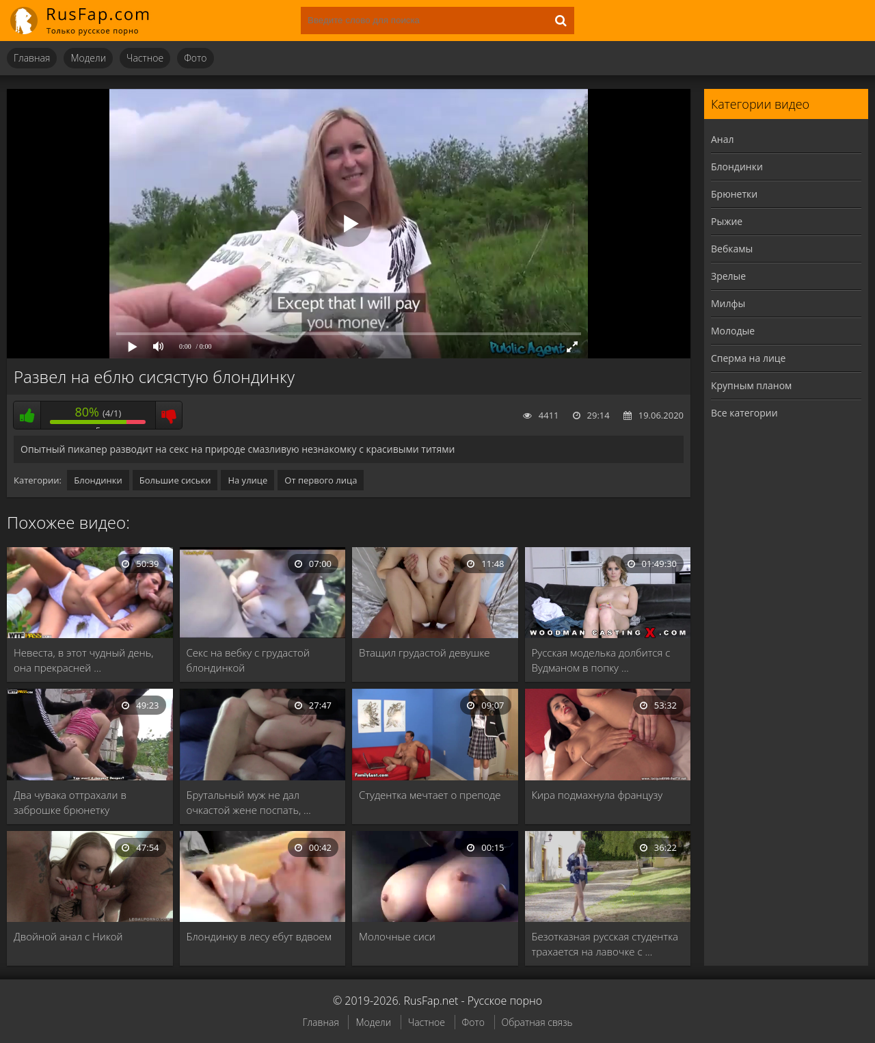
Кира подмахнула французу (597, 795)
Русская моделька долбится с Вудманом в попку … (601, 660)
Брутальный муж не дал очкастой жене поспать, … (249, 802)
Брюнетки (734, 193)
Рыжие (726, 221)
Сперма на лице (748, 358)
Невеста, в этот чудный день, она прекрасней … (84, 660)
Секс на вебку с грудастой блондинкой (248, 660)
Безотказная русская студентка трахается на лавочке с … (605, 943)
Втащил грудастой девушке (424, 652)
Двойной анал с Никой (68, 936)
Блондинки (98, 480)
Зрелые (728, 275)
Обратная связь (537, 1022)
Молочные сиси (397, 936)
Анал (722, 139)
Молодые (733, 330)
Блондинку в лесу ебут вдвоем (259, 936)
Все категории (744, 412)
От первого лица (320, 480)
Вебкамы (732, 248)
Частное (144, 57)
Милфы (728, 303)
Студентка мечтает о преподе (430, 795)
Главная (32, 57)
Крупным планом (751, 385)
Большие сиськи (175, 480)
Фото (195, 57)
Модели (88, 57)
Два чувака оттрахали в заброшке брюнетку (70, 802)
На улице (247, 480)
